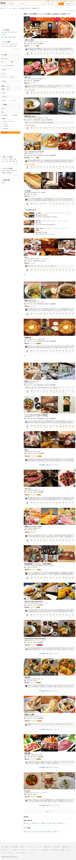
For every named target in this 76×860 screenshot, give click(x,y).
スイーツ (6, 46)
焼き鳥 (11, 46)
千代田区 (3, 182)
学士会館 (3, 170)
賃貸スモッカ (11, 852)
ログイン (73, 3)
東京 (5, 32)
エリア (53, 1)
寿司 (2, 46)
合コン (3, 161)
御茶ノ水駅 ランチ (27, 823)
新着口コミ (65, 1)
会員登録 (68, 3)
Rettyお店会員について (5, 849)
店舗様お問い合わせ (66, 846)
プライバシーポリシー (30, 846)
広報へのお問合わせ (56, 846)
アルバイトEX (4, 852)
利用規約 (22, 846)
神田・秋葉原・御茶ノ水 (12, 32)
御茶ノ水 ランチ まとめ (28, 831)
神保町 (14, 37)
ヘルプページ (68, 849)
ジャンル (57, 1)
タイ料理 (14, 46)
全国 (2, 32)
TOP (27, 19)
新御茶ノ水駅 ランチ (53, 823)
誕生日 (7, 161)
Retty (2, 846)
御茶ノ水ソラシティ (14, 170)
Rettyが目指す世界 (14, 846)
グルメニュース (72, 1)
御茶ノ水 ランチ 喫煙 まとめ (40, 831)
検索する (11, 132)
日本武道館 (4, 172)
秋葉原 (6, 37)
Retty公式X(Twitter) (54, 849)
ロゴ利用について (15, 849)
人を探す (47, 1)
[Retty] (3, 3)
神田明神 (7, 170)
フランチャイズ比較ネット (21, 852)
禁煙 (10, 161)
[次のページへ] (53, 811)
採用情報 (62, 849)
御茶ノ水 (10, 37)
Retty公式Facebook (45, 849)
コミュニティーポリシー (34, 849)
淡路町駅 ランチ (44, 823)
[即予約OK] (31, 53)
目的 (61, 1)
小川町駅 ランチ (61, 823)
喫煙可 (14, 161)
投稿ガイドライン (24, 849)
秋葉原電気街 (9, 172)
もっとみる (15, 48)
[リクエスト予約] (44, 391)
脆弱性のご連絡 (47, 846)
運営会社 (7, 846)
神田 (2, 37)
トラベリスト (30, 852)
